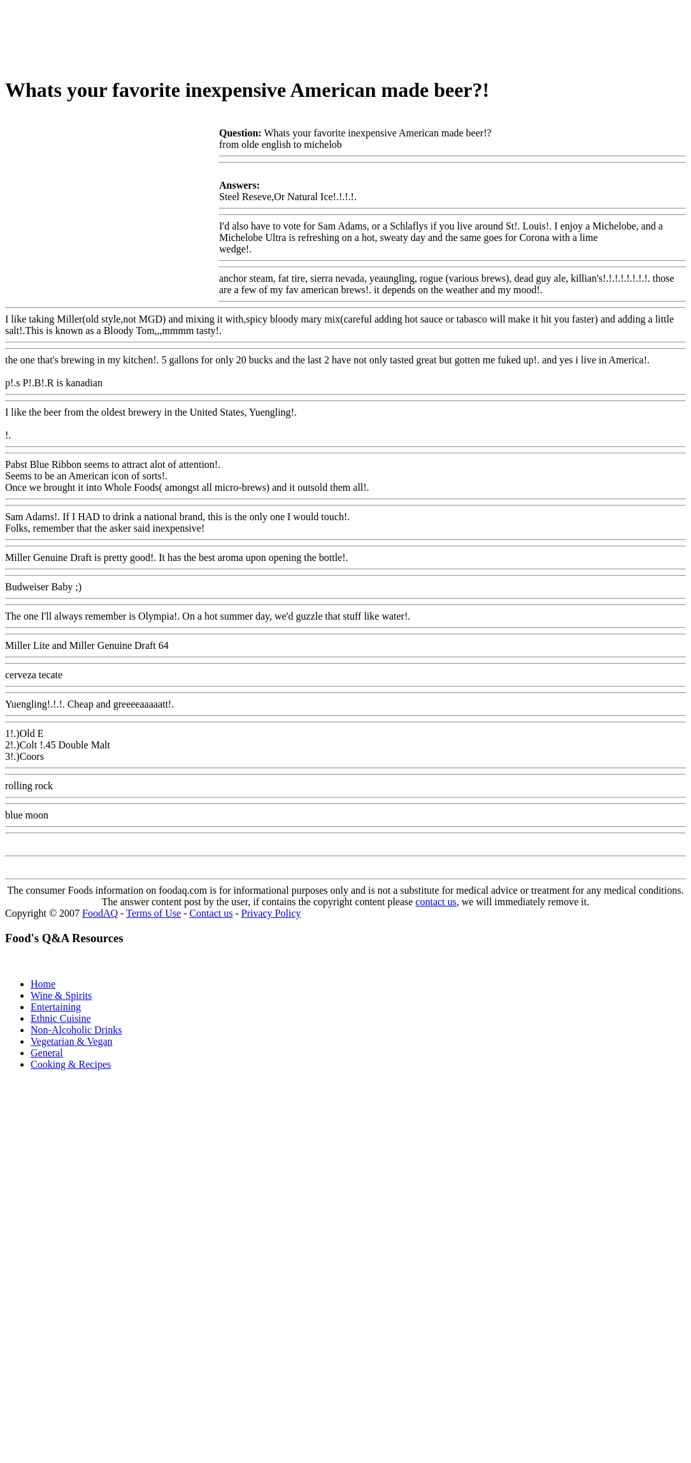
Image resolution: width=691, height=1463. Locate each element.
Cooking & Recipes (71, 1064)
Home (43, 984)
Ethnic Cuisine (61, 1018)
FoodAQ (100, 913)
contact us (435, 901)
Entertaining (56, 1006)
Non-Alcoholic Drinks (76, 1029)
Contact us (210, 913)
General (47, 1052)
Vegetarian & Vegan (72, 1041)
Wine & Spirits (61, 995)
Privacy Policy (271, 913)
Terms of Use (153, 913)
